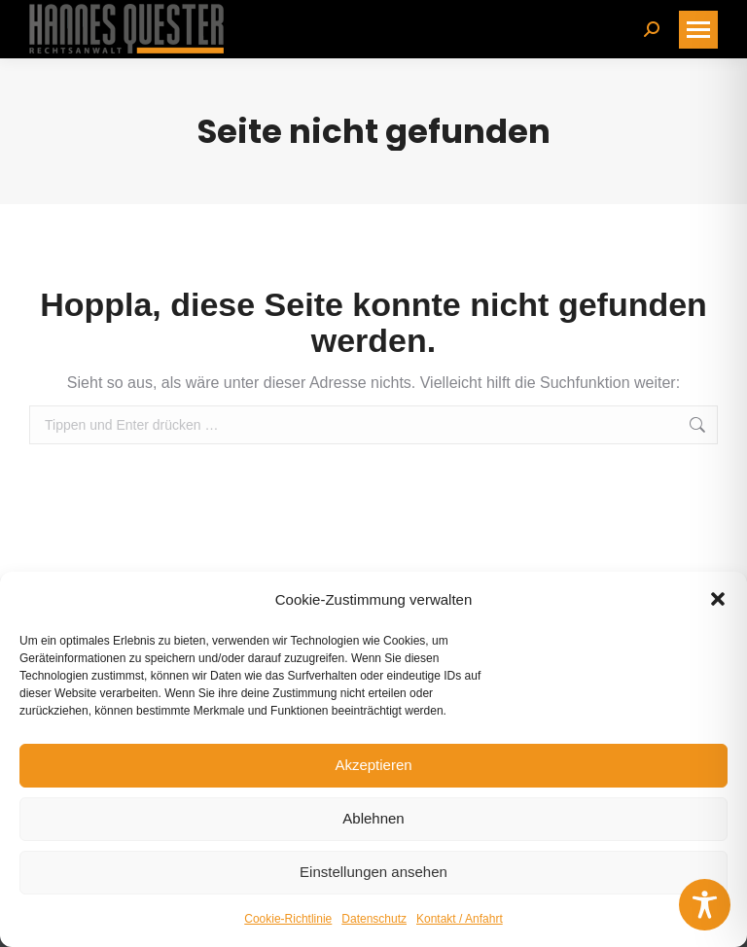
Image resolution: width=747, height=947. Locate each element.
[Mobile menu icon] (698, 30)
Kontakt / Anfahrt (459, 919)
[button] (718, 599)
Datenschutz (374, 919)
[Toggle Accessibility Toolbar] (704, 904)
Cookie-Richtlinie (288, 919)
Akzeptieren (373, 764)
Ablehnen (373, 818)
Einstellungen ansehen (373, 871)
